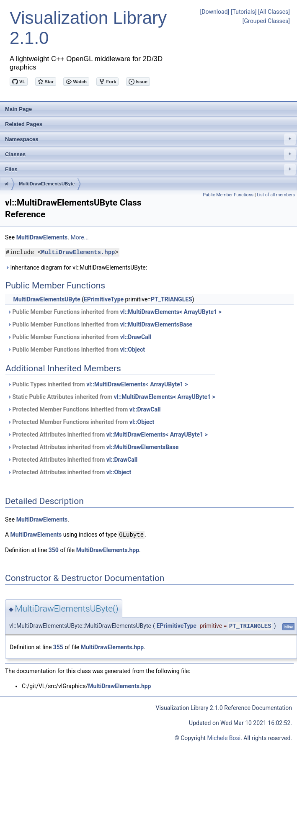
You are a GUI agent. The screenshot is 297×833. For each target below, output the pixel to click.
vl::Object (132, 349)
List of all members (276, 195)
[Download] (215, 11)
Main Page (18, 109)
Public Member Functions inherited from (114, 312)
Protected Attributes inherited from (107, 434)
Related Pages (23, 124)
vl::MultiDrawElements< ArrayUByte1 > (171, 312)
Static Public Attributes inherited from (111, 396)
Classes (150, 154)
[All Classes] (274, 11)
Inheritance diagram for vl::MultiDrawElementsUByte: (76, 267)
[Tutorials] (244, 11)
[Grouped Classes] (266, 21)
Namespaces (150, 139)
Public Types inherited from (97, 384)
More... (79, 237)
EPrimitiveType (104, 299)
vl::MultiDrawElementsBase (156, 324)
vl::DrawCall (136, 337)
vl (6, 183)
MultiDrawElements (42, 237)
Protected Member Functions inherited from (83, 409)
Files (150, 169)
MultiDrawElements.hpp (78, 252)
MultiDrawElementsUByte (47, 183)
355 (58, 646)
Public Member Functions (228, 195)
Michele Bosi (223, 737)
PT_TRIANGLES (171, 299)
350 (54, 549)
